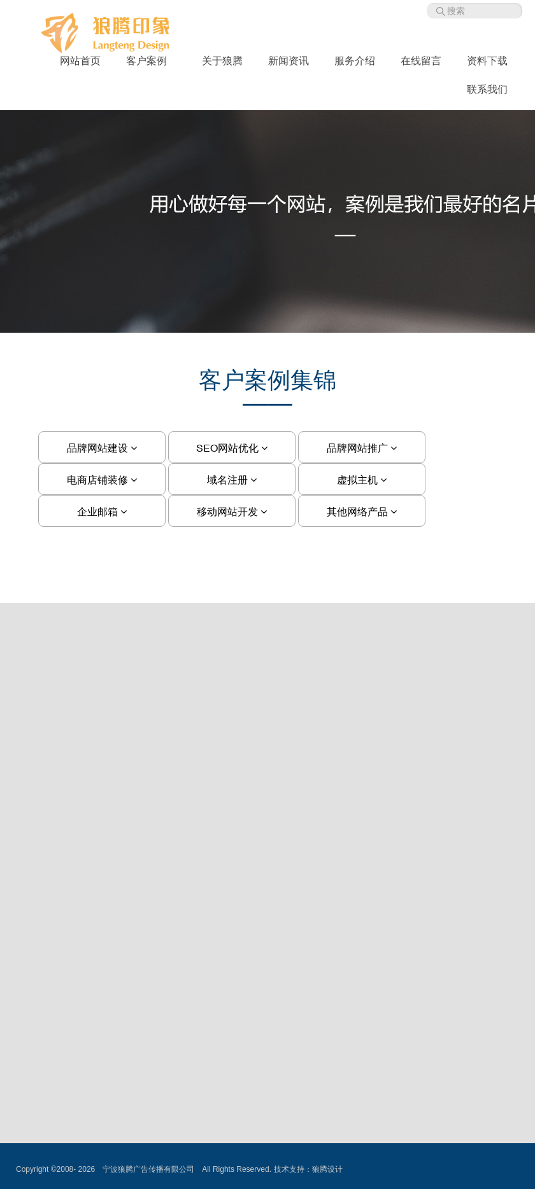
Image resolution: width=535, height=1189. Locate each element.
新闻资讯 (288, 60)
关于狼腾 (222, 60)
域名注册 (232, 479)
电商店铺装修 (102, 479)
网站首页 (80, 60)
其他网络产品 (362, 511)
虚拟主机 (362, 479)
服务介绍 (354, 60)
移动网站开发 (232, 511)
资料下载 (487, 60)
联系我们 (487, 89)
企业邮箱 (102, 511)
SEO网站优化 (232, 448)
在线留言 (421, 60)
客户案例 (151, 60)
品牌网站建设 (102, 448)
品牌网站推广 (362, 448)
